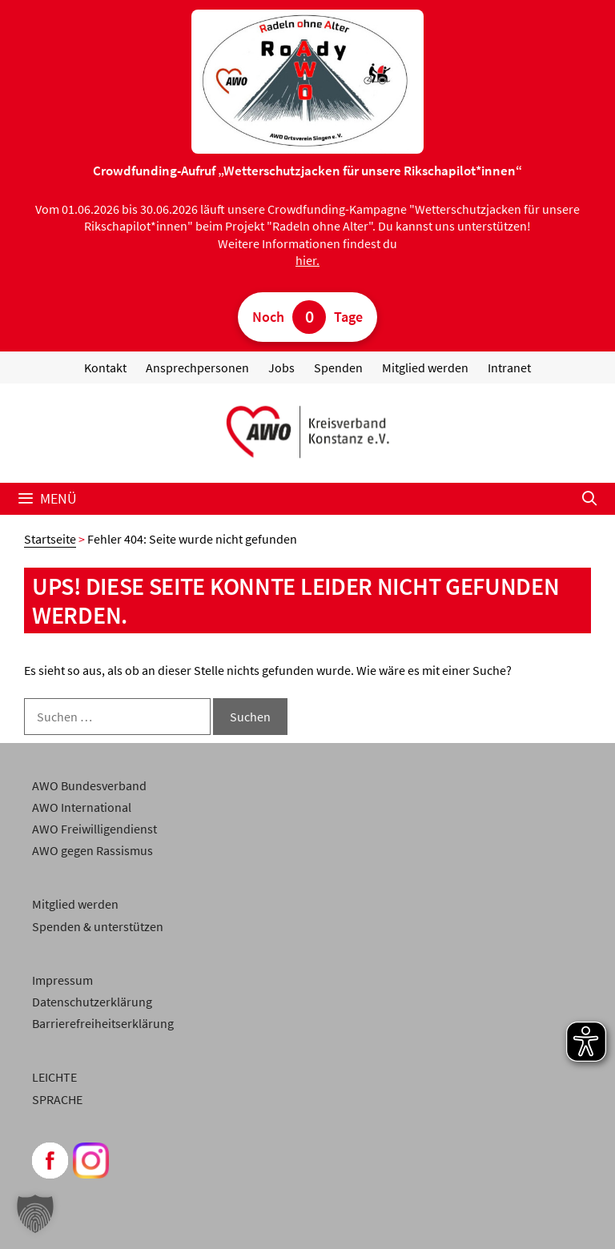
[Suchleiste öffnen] (590, 499)
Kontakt (105, 367)
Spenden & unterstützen (97, 926)
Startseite (50, 539)
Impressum (62, 980)
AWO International (81, 807)
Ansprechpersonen (197, 367)
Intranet (509, 367)
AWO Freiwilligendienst (94, 829)
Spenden (338, 367)
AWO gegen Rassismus (92, 850)
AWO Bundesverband (89, 785)
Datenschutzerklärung (92, 1002)
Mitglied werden (425, 367)
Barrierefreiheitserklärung (103, 1023)
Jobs (281, 367)
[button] (35, 1214)
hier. (307, 260)
